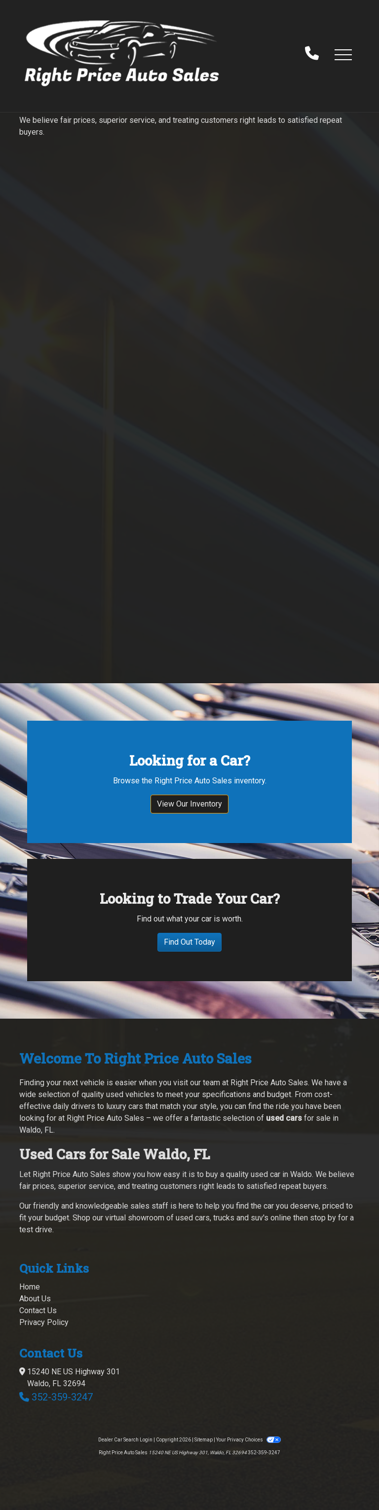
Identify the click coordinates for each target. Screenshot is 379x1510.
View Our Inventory (189, 804)
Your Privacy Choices (248, 1439)
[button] (343, 54)
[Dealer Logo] (122, 54)
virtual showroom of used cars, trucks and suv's (186, 1217)
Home (29, 1286)
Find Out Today (189, 942)
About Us (35, 1298)
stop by (323, 1217)
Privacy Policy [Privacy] (44, 1322)
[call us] (312, 54)
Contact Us (38, 1310)
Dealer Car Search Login (125, 1439)
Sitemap (203, 1439)
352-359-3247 (62, 1397)
